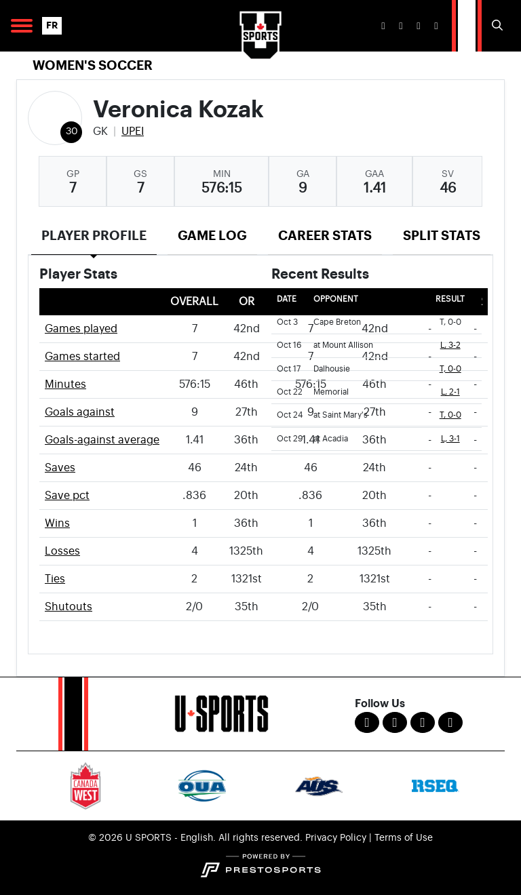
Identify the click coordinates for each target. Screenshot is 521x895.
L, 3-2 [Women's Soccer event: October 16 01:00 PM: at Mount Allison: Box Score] (450, 345)
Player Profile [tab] (94, 235)
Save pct (67, 495)
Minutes (65, 384)
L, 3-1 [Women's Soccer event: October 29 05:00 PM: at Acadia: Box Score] (450, 439)
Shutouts (68, 606)
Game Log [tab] (212, 235)
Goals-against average (102, 440)
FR (52, 25)
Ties (55, 579)
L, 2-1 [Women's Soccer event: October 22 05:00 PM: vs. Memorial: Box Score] (450, 392)
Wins (57, 523)
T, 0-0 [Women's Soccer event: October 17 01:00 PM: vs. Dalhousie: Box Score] (450, 369)
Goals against (80, 412)
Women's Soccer (93, 65)
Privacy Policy (335, 838)
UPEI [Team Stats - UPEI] (132, 131)
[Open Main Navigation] (21, 25)
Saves (60, 467)
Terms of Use (403, 838)
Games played (81, 328)
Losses (62, 551)
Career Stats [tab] (325, 235)
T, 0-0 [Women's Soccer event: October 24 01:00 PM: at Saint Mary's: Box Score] (450, 415)
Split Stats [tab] (441, 235)
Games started (82, 356)
